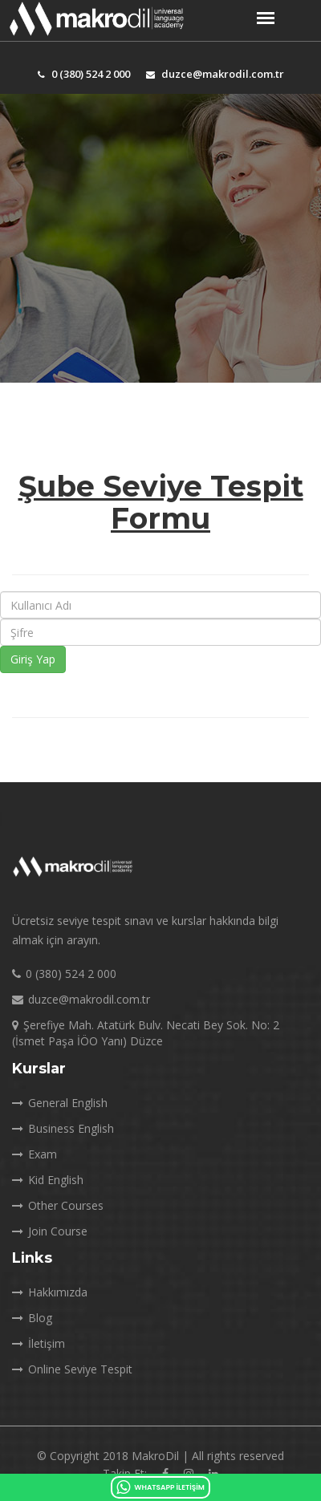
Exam (34, 1154)
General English (60, 1102)
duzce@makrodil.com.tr (215, 74)
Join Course (49, 1231)
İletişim (38, 1343)
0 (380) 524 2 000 (84, 74)
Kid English (47, 1179)
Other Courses (58, 1205)
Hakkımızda (49, 1292)
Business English (63, 1128)
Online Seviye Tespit (72, 1369)
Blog (32, 1317)
